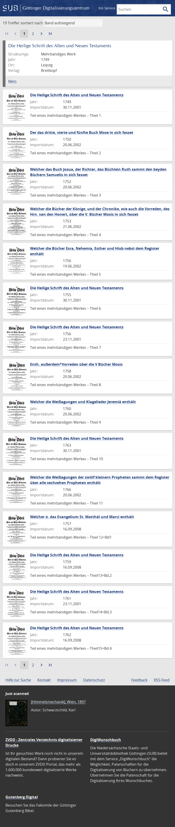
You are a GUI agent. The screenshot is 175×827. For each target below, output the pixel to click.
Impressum (67, 679)
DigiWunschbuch (105, 739)
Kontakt (44, 679)
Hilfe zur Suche (18, 679)
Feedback (139, 679)
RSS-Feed (162, 679)
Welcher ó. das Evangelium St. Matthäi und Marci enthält (82, 516)
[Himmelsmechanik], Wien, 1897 (58, 701)
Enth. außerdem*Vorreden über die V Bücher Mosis (76, 364)
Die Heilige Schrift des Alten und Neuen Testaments (77, 94)
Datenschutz (94, 679)
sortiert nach (32, 22)
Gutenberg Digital (21, 797)
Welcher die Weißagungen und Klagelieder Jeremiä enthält (83, 401)
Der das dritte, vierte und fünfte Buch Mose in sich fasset (81, 132)
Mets (12, 81)
